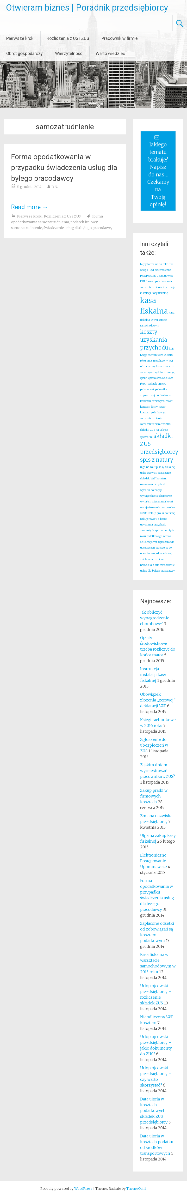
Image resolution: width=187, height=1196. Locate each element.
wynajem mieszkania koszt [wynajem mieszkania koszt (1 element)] (156, 501)
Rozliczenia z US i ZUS (68, 38)
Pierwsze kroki (20, 38)
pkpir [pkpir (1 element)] (143, 383)
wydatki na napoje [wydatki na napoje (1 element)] (151, 490)
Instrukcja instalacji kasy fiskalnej (153, 674)
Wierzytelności (69, 53)
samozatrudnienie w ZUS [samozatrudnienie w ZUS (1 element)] (155, 424)
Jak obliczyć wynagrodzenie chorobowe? (154, 618)
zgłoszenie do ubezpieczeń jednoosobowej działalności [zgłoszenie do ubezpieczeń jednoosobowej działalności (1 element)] (156, 553)
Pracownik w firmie (119, 38)
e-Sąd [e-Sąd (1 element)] (150, 270)
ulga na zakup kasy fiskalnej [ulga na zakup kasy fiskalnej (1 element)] (157, 467)
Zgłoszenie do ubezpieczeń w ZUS (154, 745)
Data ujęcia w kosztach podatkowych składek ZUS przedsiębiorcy (154, 1110)
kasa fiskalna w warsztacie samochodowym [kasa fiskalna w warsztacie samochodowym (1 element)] (157, 319)
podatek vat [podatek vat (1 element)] (147, 389)
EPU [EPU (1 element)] (142, 281)
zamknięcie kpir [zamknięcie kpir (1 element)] (150, 530)
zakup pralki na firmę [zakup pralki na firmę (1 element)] (161, 513)
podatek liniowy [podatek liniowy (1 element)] (157, 383)
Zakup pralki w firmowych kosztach (154, 796)
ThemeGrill (136, 1188)
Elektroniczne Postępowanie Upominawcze (153, 861)
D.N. (54, 187)
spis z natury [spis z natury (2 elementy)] (156, 459)
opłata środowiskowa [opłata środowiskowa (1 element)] (160, 378)
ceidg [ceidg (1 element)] (143, 270)
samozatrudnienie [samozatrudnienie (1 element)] (151, 418)
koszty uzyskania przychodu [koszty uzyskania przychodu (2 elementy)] (154, 339)
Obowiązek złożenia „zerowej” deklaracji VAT (157, 700)
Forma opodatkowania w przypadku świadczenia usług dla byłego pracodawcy (64, 167)
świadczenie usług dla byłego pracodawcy (78, 228)
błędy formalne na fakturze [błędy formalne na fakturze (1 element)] (156, 264)
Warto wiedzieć (110, 53)
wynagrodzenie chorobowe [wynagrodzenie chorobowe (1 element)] (156, 495)
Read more (29, 207)
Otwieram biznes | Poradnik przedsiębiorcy (87, 8)
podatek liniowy (84, 222)
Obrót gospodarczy (24, 53)
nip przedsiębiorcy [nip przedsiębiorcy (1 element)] (151, 366)
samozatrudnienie (26, 228)
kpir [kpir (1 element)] (171, 348)
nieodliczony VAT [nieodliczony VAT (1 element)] (163, 360)
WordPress (83, 1188)
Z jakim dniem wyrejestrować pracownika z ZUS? (157, 770)
